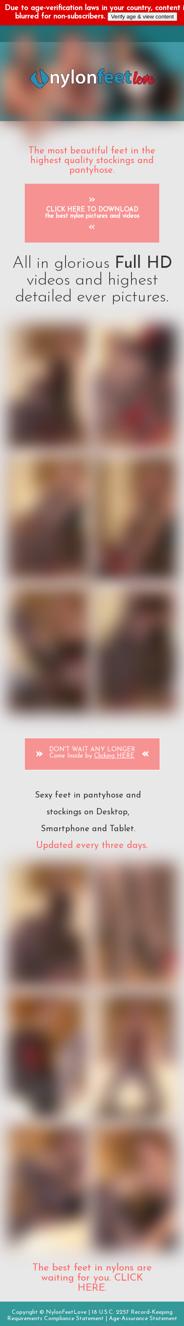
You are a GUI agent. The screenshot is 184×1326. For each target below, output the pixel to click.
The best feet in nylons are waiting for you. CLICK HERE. (92, 1278)
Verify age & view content (142, 16)
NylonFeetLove (66, 1312)
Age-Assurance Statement (143, 1318)
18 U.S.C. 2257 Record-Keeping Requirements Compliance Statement (90, 1315)
